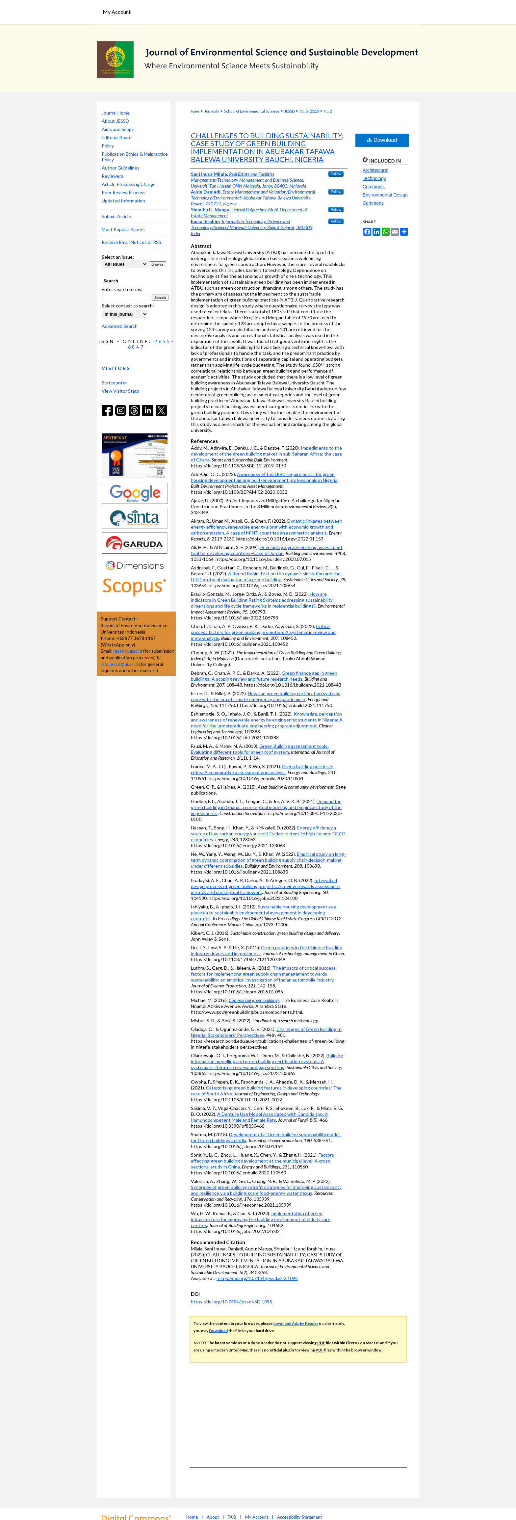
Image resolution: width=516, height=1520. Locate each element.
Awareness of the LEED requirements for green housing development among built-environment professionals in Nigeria (264, 477)
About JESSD (115, 121)
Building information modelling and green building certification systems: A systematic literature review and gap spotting (267, 1061)
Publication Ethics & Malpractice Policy (135, 156)
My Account (256, 1517)
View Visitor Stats (120, 391)
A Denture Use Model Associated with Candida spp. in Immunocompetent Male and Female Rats (259, 1117)
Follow (336, 174)
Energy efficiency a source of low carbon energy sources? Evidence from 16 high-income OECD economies (268, 833)
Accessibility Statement (299, 1517)
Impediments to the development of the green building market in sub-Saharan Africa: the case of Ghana (266, 453)
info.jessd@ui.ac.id (119, 664)
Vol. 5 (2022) (309, 111)
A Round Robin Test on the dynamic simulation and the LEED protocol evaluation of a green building (266, 576)
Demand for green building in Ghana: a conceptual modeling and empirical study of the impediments (266, 807)
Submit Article (116, 216)
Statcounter (114, 382)
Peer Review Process (123, 192)
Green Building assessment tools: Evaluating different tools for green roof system (260, 749)
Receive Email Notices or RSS (131, 242)
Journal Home (116, 113)
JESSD (289, 111)
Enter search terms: (122, 289)
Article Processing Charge (129, 184)
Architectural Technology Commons (375, 178)
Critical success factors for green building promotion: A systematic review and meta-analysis (263, 632)
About (213, 1517)
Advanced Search (120, 326)
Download (382, 140)
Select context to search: (128, 305)
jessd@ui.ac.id (128, 651)
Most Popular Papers (123, 229)
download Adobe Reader (295, 1323)
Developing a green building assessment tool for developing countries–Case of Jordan (267, 550)
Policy (108, 145)
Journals (211, 111)
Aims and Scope (118, 129)
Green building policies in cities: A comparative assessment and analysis (262, 769)
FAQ (232, 1517)
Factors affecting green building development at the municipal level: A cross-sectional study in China (262, 1160)
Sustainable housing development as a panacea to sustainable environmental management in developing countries (263, 912)
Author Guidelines (121, 167)
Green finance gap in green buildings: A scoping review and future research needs (264, 676)
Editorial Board (117, 137)
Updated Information (123, 200)
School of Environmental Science (251, 111)
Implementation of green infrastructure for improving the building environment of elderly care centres (260, 1219)
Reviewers (112, 176)
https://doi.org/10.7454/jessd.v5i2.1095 (257, 1278)
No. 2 (328, 111)
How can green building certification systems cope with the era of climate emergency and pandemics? (265, 696)
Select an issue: (118, 257)
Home (194, 111)
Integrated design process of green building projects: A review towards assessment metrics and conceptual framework (265, 886)
